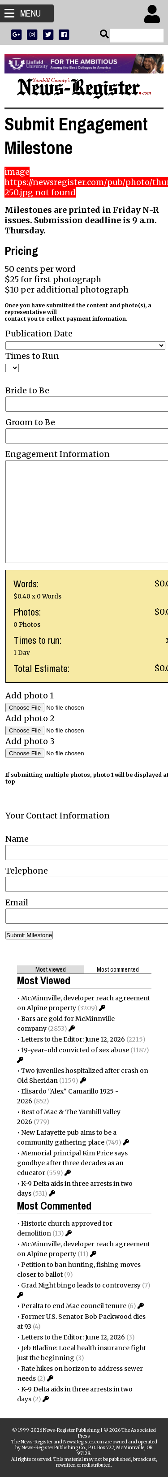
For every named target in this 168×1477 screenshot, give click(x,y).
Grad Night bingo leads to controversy (81, 1285)
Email (16, 902)
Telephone (26, 871)
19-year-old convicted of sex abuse (75, 1050)
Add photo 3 (30, 741)
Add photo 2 (30, 718)
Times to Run (32, 356)
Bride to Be (27, 390)
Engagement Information (57, 454)
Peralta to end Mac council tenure (73, 1306)
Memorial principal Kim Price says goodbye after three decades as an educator (72, 1163)
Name (17, 839)
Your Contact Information (57, 815)
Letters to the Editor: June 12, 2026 (73, 1039)
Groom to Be (30, 422)
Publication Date (39, 333)
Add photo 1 (29, 695)
